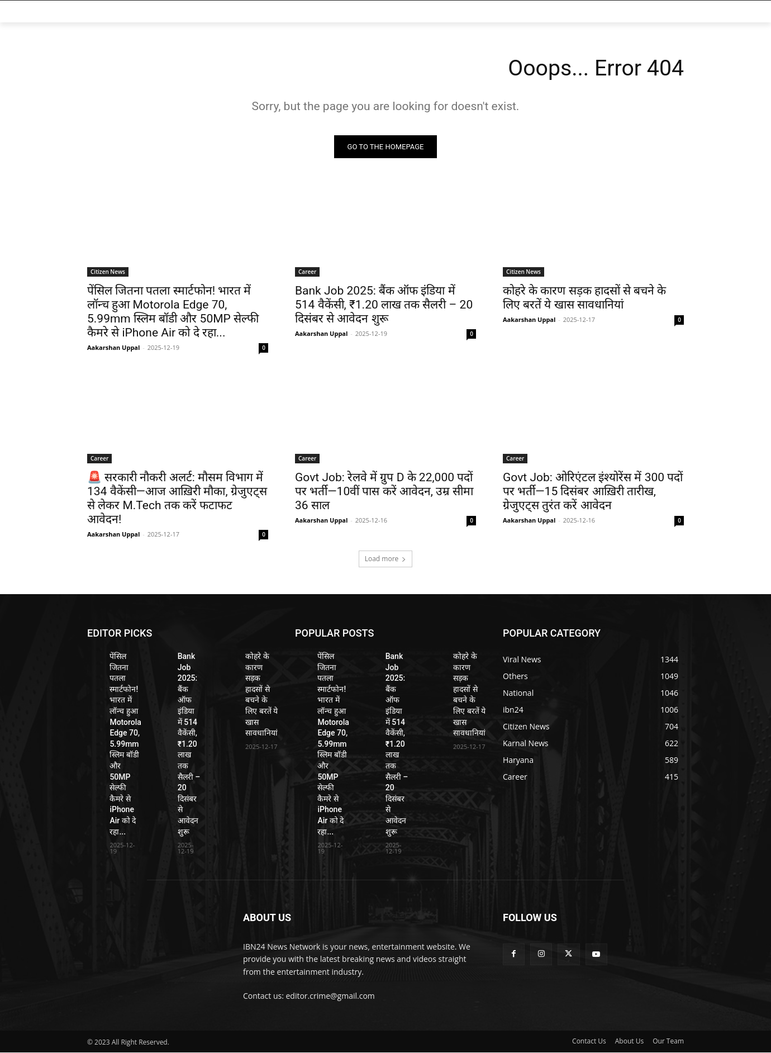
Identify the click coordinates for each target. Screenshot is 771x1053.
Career (307, 272)
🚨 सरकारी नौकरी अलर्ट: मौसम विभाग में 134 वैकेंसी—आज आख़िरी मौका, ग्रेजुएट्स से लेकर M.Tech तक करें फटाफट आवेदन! (177, 498)
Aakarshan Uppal (113, 348)
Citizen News (108, 272)
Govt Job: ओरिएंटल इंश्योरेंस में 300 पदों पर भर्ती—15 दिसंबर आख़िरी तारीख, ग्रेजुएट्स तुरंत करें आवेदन (593, 492)
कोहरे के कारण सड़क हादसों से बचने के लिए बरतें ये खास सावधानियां (584, 298)
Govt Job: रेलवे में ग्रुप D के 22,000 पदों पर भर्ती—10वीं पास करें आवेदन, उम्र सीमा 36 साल (384, 492)
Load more (386, 559)
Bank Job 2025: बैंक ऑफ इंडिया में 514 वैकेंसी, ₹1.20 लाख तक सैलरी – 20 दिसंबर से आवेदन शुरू (384, 305)
